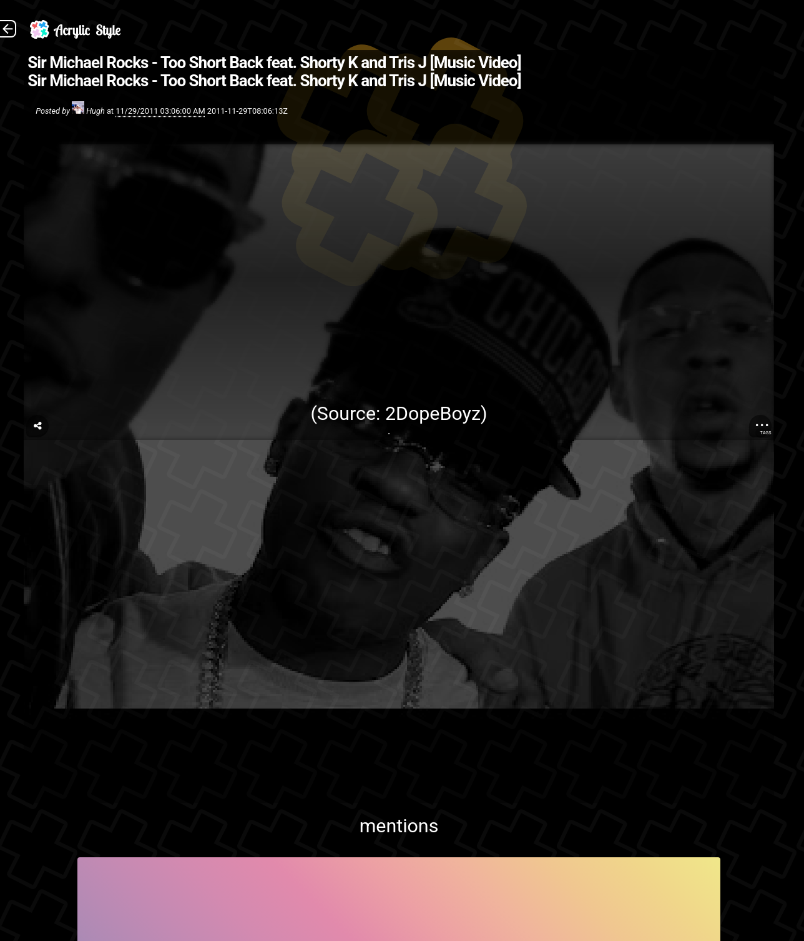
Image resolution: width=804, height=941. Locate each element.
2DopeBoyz (433, 413)
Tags (766, 433)
